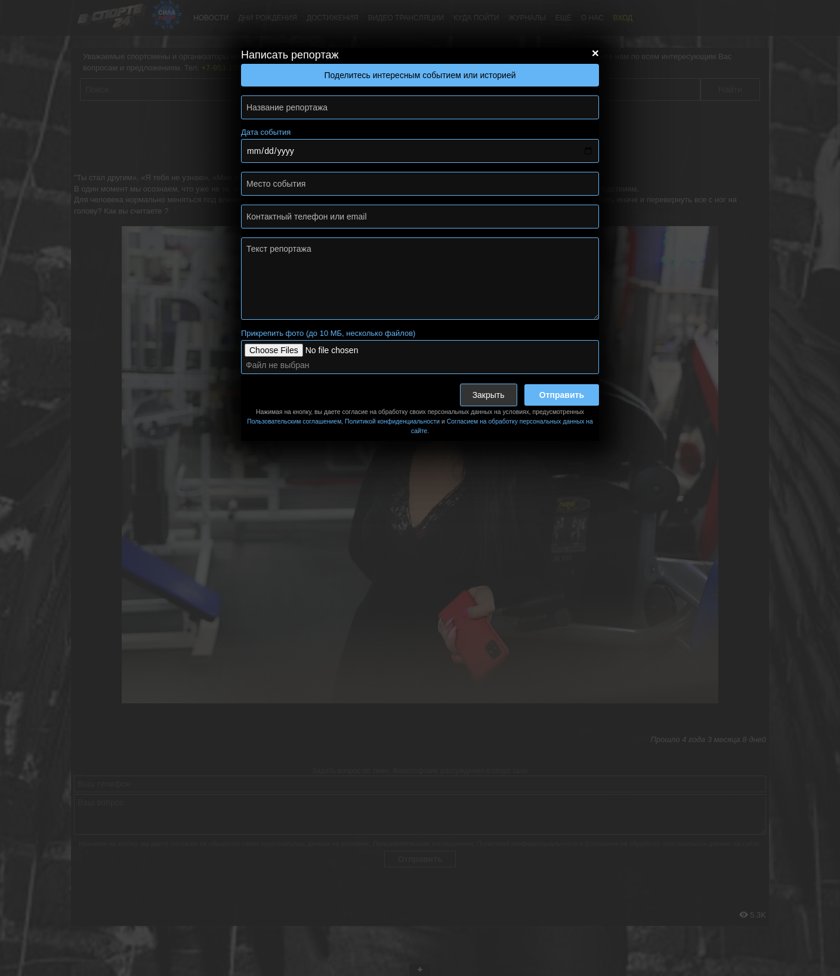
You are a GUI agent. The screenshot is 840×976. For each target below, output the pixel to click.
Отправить (561, 395)
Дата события (266, 132)
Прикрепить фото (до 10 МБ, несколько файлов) (328, 333)
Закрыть (488, 395)
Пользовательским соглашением (294, 421)
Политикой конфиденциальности (392, 421)
